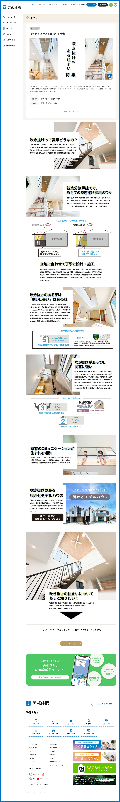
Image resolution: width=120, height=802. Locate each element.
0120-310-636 (103, 703)
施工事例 (32, 758)
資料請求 (52, 751)
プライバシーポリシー (35, 782)
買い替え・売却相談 (35, 769)
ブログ (31, 765)
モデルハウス (33, 751)
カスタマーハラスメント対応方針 (39, 785)
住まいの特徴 (33, 748)
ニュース (32, 762)
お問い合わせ (53, 748)
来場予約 (52, 755)
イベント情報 (33, 744)
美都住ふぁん (53, 744)
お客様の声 (32, 755)
